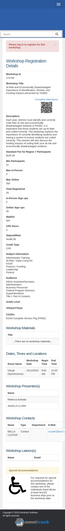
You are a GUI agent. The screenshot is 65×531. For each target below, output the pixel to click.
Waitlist (10, 216)
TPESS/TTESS (14, 308)
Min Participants (15, 161)
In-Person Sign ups (17, 198)
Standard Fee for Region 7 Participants (28, 151)
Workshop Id (13, 74)
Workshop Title (15, 83)
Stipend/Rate (13, 235)
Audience (11, 278)
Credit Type (12, 244)
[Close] (55, 44)
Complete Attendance (46, 99)
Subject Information (17, 254)
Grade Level (13, 301)
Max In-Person (14, 170)
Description (12, 116)
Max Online (12, 179)
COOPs (10, 314)
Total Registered (15, 189)
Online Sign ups (15, 207)
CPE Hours (12, 226)
